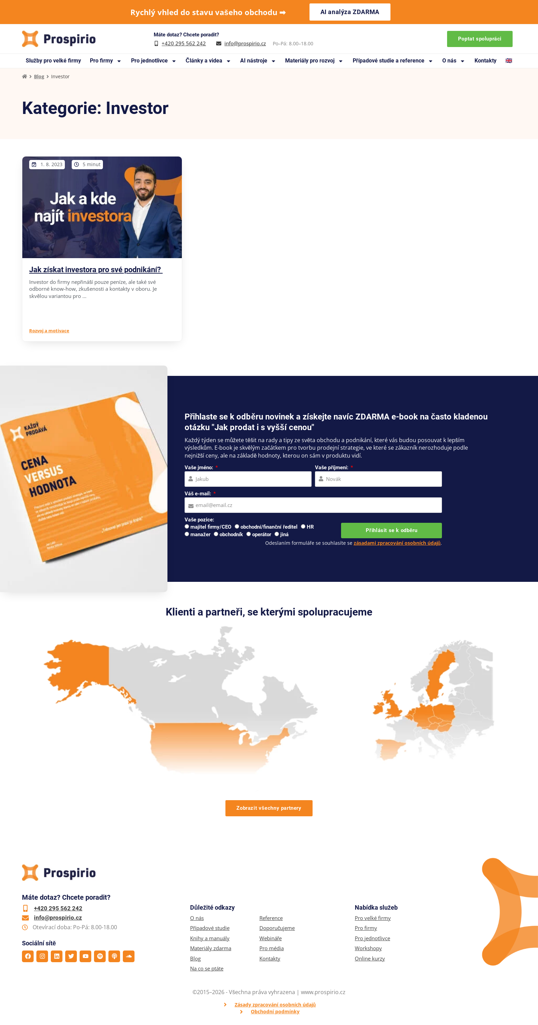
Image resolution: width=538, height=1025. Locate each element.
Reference (271, 918)
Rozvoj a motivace (49, 330)
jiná (284, 534)
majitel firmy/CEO (210, 527)
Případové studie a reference (393, 61)
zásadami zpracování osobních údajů (397, 543)
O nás (453, 61)
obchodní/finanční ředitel (269, 527)
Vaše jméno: (199, 467)
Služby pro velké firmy (53, 60)
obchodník (231, 534)
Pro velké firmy (373, 918)
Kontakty (485, 60)
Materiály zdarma (210, 948)
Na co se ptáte (206, 968)
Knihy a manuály (210, 938)
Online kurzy (370, 958)
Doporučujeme (277, 928)
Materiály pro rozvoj (314, 61)
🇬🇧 (508, 60)
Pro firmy (106, 61)
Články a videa (208, 61)
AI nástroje (258, 61)
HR (310, 527)
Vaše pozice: (199, 520)
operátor (261, 534)
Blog (39, 76)
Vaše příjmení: (332, 467)
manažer (200, 534)
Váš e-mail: (198, 494)
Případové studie (210, 928)
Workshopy (368, 948)
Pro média (271, 948)
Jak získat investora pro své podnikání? (96, 269)
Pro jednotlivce (154, 61)
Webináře (270, 938)
